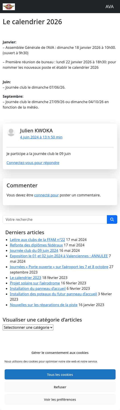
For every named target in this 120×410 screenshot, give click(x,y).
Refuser (60, 387)
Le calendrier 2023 (25, 277)
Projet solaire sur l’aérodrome (35, 283)
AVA (110, 6)
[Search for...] (55, 219)
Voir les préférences (60, 399)
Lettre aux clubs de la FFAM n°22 (37, 239)
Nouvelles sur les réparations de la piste (44, 304)
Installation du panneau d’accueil (38, 288)
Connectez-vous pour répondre (33, 162)
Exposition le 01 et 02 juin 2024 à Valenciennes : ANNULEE (59, 255)
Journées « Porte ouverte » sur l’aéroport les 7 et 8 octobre (59, 266)
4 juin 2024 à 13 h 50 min (41, 137)
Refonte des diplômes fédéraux (36, 245)
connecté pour (46, 195)
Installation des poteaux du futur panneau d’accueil (53, 293)
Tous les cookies (60, 374)
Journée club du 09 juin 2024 (34, 250)
